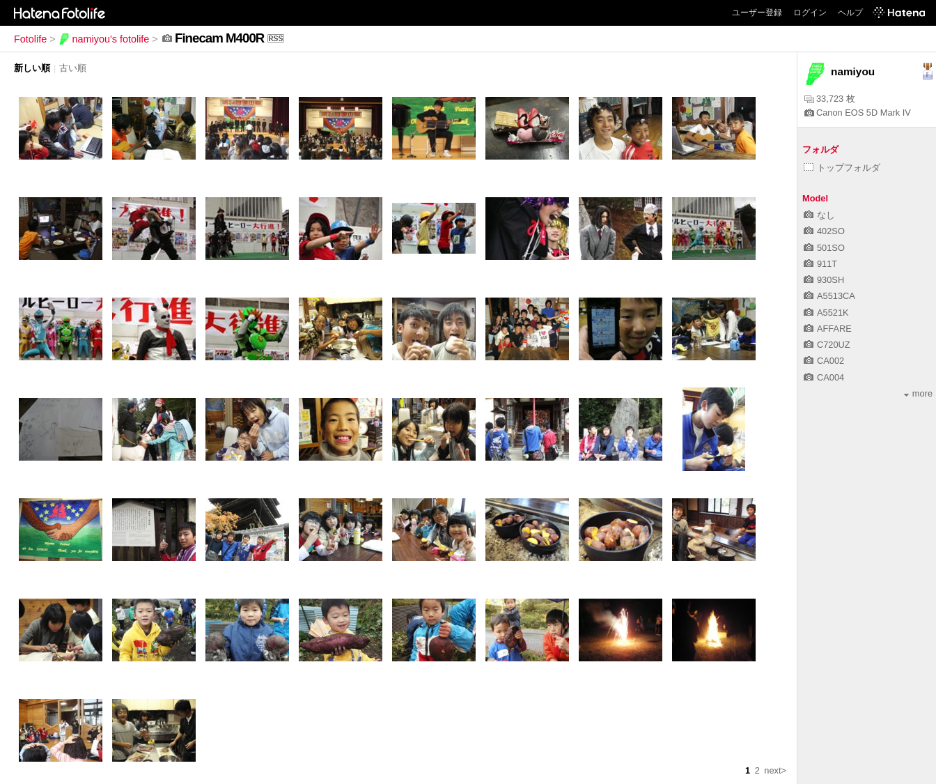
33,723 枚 (829, 98)
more (918, 393)
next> (775, 770)
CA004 (824, 377)
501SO (824, 248)
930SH (824, 280)
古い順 (72, 68)
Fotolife (30, 39)
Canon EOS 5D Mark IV (857, 112)
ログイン (810, 12)
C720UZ (827, 344)
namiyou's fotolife (104, 39)
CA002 (824, 360)
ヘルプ (850, 12)
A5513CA (829, 296)
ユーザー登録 (757, 12)
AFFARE (828, 328)
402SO (824, 231)
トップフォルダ (842, 167)
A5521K (826, 312)
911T (820, 264)
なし (819, 215)
